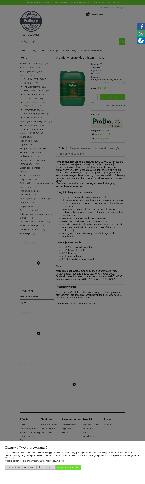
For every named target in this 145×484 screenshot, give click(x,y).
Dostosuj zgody (45, 467)
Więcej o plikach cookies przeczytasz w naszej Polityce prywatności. (34, 460)
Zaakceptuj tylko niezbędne (20, 467)
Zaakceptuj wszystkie (68, 467)
